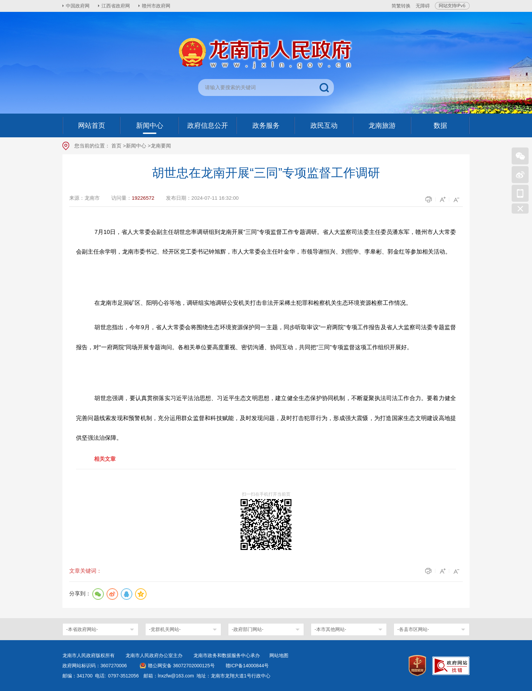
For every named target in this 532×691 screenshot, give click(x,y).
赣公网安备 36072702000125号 (181, 665)
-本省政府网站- (82, 629)
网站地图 (278, 655)
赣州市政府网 (156, 5)
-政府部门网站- (247, 629)
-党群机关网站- (164, 629)
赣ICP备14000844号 (247, 665)
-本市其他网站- (330, 629)
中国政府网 (78, 5)
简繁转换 (401, 5)
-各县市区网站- (413, 629)
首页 (116, 146)
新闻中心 (136, 146)
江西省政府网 (115, 5)
